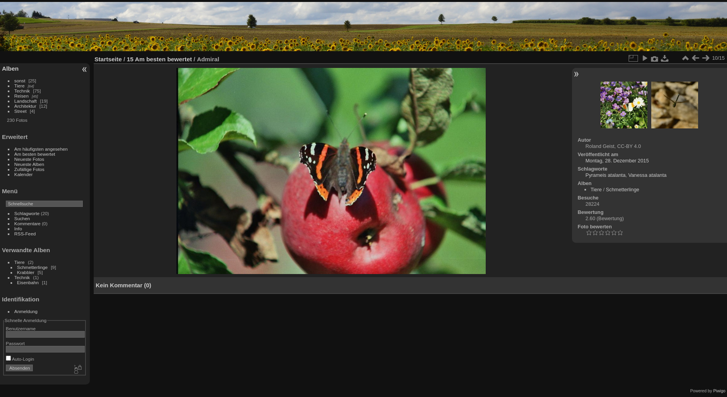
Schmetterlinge (32, 267)
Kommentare (27, 223)
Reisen (21, 95)
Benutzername (21, 328)
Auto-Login (20, 358)
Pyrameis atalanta (605, 175)
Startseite (108, 59)
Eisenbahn (28, 282)
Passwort (15, 343)
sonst (19, 80)
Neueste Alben (29, 164)
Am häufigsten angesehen (41, 148)
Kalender (23, 174)
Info (18, 228)
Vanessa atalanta (647, 175)
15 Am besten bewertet (159, 59)
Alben (10, 68)
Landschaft (25, 100)
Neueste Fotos (29, 159)
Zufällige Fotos (29, 169)
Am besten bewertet (34, 154)
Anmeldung (26, 311)
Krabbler (25, 272)
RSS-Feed (25, 233)
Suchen (22, 218)
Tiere (19, 85)
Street (20, 111)
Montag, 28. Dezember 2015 (617, 161)
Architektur (25, 106)
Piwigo (719, 390)
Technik (22, 90)
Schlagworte (27, 213)
